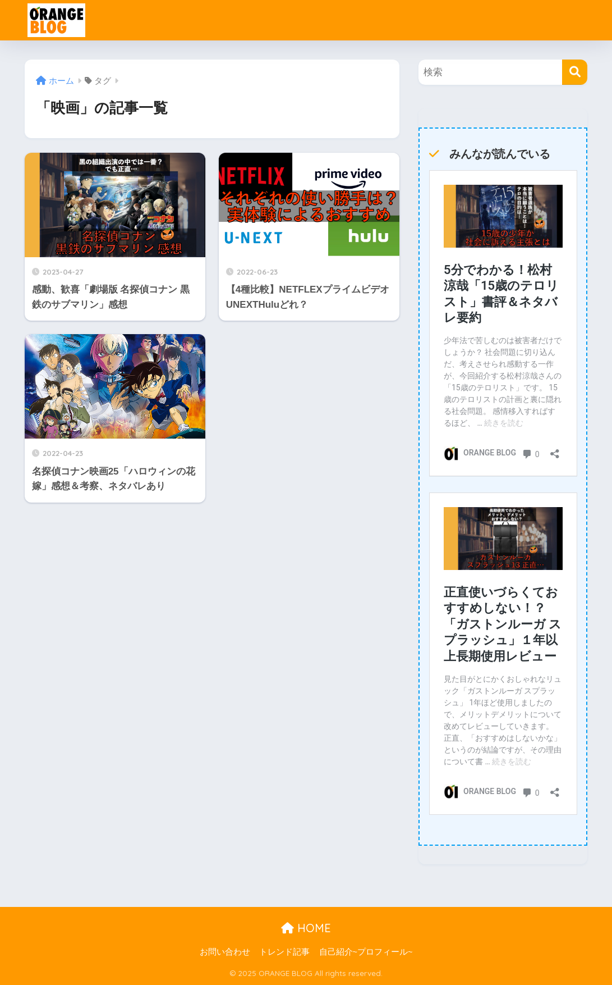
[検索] (574, 72)
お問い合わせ (225, 951)
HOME (306, 928)
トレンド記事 (284, 951)
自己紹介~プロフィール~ (366, 951)
